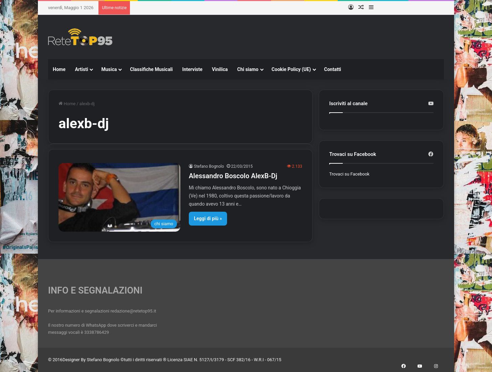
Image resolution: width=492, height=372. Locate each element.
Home (59, 69)
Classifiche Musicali (151, 69)
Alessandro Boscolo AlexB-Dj (233, 176)
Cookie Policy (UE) (291, 69)
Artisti (81, 69)
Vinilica (220, 69)
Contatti (332, 69)
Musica (109, 69)
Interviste (192, 69)
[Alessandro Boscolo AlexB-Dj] (119, 197)
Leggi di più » (208, 218)
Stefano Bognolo (209, 166)
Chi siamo (248, 69)
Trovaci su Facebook (349, 174)
